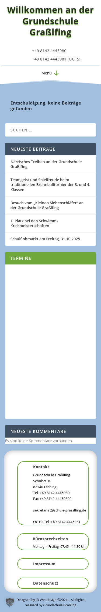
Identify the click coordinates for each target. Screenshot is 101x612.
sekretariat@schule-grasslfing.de (59, 510)
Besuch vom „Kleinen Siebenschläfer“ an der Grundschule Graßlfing (47, 205)
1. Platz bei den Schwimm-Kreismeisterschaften (34, 223)
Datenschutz (45, 583)
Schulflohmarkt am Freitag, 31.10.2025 (45, 238)
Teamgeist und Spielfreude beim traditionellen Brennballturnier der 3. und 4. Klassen (50, 184)
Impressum (44, 563)
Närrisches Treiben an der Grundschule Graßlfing (46, 164)
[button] (46, 73)
